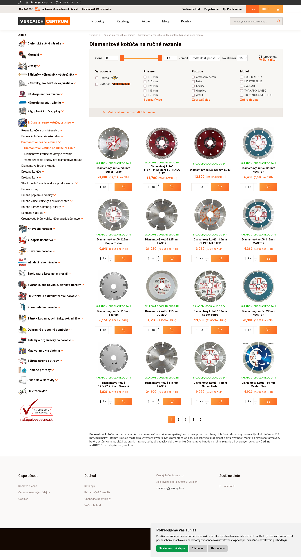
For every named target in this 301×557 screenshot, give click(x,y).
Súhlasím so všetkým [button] (172, 548)
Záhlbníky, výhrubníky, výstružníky (52, 74)
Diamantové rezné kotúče (41, 142)
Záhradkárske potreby (45, 360)
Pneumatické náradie (44, 307)
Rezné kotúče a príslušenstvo (42, 130)
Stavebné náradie (41, 251)
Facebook (227, 486)
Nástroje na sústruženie (46, 102)
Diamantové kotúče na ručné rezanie (49, 148)
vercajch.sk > (96, 35)
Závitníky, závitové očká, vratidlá (52, 83)
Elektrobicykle (37, 391)
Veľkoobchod (191, 9)
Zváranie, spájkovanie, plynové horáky (56, 284)
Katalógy (123, 21)
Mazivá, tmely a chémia (45, 350)
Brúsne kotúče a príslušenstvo (42, 136)
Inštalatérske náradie (44, 262)
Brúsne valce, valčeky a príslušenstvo (46, 201)
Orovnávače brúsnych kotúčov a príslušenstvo (52, 218)
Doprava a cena (27, 486)
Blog (165, 21)
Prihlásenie (232, 9)
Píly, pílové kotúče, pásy (46, 111)
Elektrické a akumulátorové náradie (54, 296)
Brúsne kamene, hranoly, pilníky (42, 207)
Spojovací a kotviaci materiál (49, 273)
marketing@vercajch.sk (170, 488)
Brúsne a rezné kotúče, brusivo (51, 122)
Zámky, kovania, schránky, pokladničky (56, 318)
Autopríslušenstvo (42, 240)
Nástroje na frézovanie (45, 94)
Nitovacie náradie (41, 228)
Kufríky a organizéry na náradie (51, 340)
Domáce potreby (41, 370)
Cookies (23, 499)
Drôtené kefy (31, 177)
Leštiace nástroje (34, 213)
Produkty (97, 21)
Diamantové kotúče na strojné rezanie (48, 154)
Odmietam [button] (198, 548)
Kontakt (186, 21)
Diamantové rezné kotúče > (152, 35)
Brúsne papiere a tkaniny (38, 195)
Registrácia (211, 9)
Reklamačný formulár (97, 492)
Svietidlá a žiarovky (43, 380)
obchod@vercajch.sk (41, 2)
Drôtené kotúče (32, 171)
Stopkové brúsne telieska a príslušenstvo (49, 183)
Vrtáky (34, 65)
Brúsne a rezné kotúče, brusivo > (120, 35)
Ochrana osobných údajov (34, 492)
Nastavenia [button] (218, 548)
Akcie (146, 21)
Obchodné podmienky (97, 499)
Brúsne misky (30, 189)
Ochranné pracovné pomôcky (50, 329)
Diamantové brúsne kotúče (38, 165)
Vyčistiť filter (268, 59)
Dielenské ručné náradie (46, 43)
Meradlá (35, 54)
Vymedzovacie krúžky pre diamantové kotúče (53, 160)
